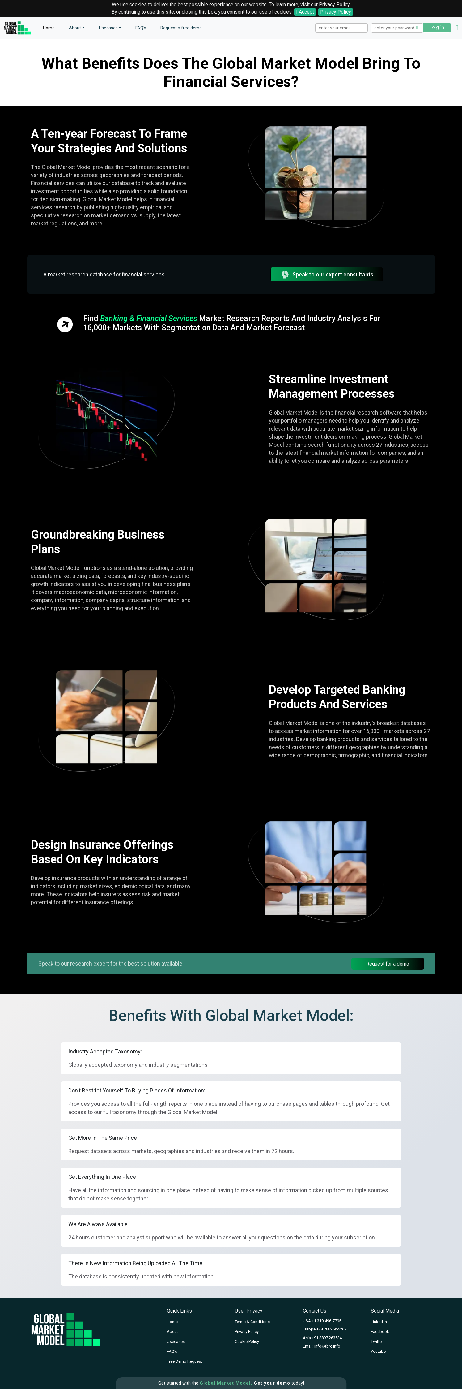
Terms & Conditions (252, 1321)
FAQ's (140, 27)
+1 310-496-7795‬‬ (326, 1320)
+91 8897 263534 (327, 1337)
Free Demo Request (184, 1361)
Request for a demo (387, 964)
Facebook (380, 1331)
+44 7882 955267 (331, 1329)
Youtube (378, 1351)
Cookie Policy (247, 1341)
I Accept (305, 12)
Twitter (377, 1341)
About (172, 1331)
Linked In (379, 1321)
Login (437, 27)
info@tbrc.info (327, 1346)
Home (49, 27)
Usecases (108, 27)
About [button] (75, 27)
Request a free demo (181, 27)
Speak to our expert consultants (327, 274)
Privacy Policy (335, 12)
